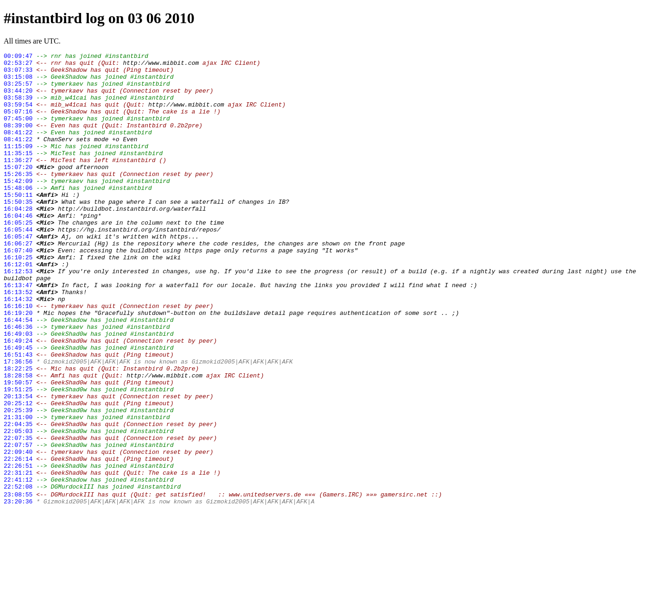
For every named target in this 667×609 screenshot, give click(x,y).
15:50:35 (18, 232)
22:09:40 (18, 532)
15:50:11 (18, 224)
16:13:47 (18, 332)
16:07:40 (18, 290)
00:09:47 (18, 57)
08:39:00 (18, 140)
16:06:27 (18, 282)
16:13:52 (18, 340)
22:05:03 (18, 507)
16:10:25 (18, 299)
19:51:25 (18, 457)
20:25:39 (18, 482)
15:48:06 (18, 215)
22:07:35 (18, 515)
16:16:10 (18, 357)
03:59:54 (18, 115)
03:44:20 (18, 98)
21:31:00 (18, 490)
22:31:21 (18, 557)
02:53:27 (18, 65)
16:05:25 (18, 257)
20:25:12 (18, 474)
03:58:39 (18, 107)
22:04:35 (18, 499)
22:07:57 (18, 524)
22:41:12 (18, 565)
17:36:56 (18, 424)
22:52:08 (18, 574)
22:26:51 (18, 549)
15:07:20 (18, 190)
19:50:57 (18, 449)
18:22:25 (18, 432)
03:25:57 (18, 90)
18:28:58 (18, 440)
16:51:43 (18, 415)
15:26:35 (18, 199)
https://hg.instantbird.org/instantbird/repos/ (139, 265)
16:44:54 (18, 374)
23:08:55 (18, 582)
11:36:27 (18, 182)
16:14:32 (18, 349)
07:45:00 (18, 132)
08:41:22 (18, 148)
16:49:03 (18, 390)
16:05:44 (18, 265)
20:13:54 (18, 465)
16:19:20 (18, 365)
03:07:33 (18, 73)
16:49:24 (18, 399)
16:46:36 (18, 382)
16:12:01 (18, 307)
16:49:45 (18, 407)
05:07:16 (18, 123)
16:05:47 (18, 274)
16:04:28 (18, 240)
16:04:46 (18, 249)
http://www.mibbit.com (161, 65)
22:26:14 (18, 540)
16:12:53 (18, 315)
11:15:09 (18, 165)
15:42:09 (18, 207)
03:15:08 (18, 82)
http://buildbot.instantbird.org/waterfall (132, 240)
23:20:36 (18, 590)
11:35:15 (18, 174)
